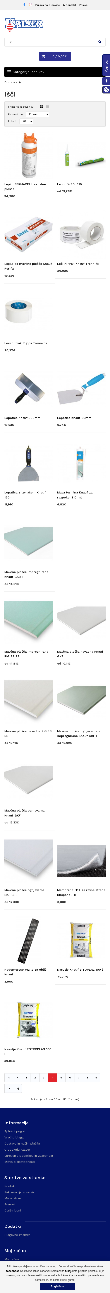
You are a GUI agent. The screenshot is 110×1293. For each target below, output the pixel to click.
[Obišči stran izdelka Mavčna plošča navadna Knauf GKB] (81, 651)
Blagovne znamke (17, 1234)
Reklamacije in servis (19, 1192)
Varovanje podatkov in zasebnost (28, 1155)
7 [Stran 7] (79, 1077)
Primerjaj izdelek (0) (21, 106)
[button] (99, 41)
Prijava (83, 5)
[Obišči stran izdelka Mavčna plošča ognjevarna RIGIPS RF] (28, 889)
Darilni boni (12, 1210)
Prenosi (9, 1204)
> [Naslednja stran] (9, 1088)
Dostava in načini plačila (22, 1143)
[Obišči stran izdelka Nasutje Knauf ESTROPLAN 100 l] (28, 1048)
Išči (20, 82)
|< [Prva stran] (9, 1077)
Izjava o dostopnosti (19, 1161)
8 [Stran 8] (87, 1077)
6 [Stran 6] (70, 1077)
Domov (9, 82)
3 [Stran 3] (44, 1077)
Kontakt (10, 1186)
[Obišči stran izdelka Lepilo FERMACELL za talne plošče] (28, 184)
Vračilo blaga (14, 1137)
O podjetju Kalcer (17, 1149)
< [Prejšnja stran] (18, 1077)
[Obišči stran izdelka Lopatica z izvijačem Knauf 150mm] (28, 492)
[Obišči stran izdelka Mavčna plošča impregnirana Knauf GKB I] (28, 571)
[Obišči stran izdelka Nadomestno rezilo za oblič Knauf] (28, 969)
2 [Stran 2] (35, 1077)
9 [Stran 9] (96, 1077)
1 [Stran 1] (26, 1077)
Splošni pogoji (14, 1131)
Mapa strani (13, 1198)
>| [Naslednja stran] (17, 1088)
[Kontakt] (69, 5)
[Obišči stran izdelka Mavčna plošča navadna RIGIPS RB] (28, 730)
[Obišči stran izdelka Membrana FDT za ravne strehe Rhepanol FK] (81, 889)
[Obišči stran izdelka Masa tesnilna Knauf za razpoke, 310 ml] (81, 492)
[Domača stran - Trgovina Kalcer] (24, 25)
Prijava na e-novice (47, 5)
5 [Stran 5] (61, 1077)
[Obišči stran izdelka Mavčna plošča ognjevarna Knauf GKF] (28, 810)
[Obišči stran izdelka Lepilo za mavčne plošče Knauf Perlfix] (28, 263)
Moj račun (11, 1259)
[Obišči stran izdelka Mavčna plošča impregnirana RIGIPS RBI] (28, 651)
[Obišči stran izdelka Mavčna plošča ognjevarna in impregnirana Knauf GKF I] (81, 730)
